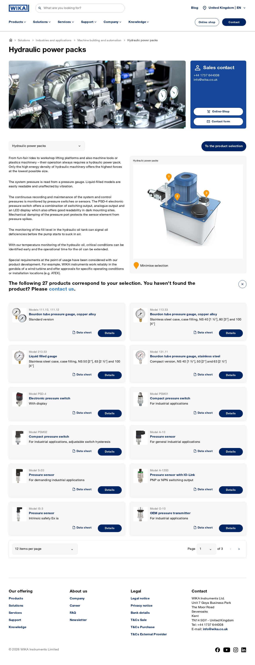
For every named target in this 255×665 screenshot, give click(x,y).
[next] (239, 549)
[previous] (230, 549)
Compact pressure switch (170, 398)
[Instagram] (235, 649)
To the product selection (224, 146)
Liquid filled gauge (43, 356)
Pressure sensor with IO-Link (172, 475)
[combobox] (45, 549)
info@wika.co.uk (206, 80)
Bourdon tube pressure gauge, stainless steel (185, 356)
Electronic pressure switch (49, 398)
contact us (61, 289)
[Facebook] (217, 649)
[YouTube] (226, 649)
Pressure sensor (163, 437)
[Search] (80, 8)
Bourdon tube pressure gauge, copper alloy (62, 314)
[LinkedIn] (243, 649)
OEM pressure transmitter (170, 513)
